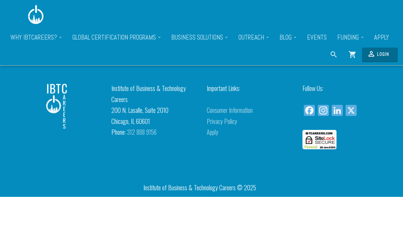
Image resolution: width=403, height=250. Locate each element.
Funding (350, 37)
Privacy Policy (222, 121)
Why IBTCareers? (36, 37)
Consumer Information (230, 110)
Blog (288, 37)
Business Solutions (199, 37)
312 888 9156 (142, 131)
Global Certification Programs (116, 37)
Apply (381, 37)
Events (317, 37)
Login (378, 54)
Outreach (253, 37)
